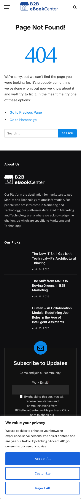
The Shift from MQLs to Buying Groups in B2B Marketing (50, 285)
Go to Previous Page (26, 112)
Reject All (42, 488)
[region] (40, 457)
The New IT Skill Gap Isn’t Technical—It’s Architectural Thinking (54, 258)
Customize (43, 473)
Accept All (43, 458)
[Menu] (7, 7)
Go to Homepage (23, 120)
